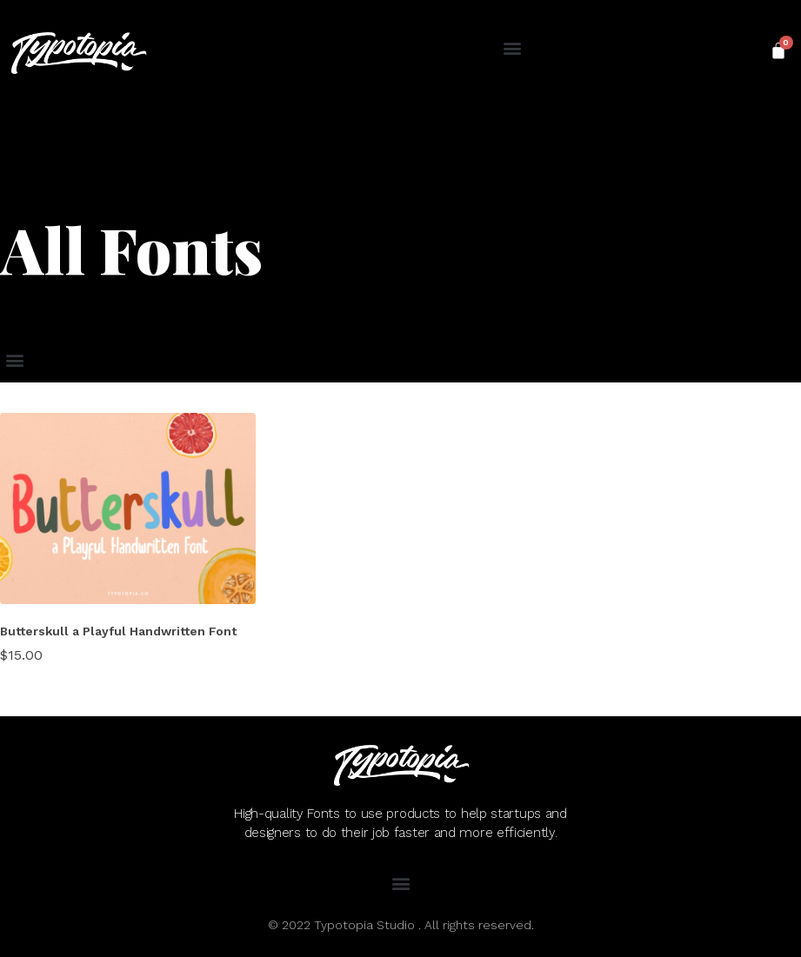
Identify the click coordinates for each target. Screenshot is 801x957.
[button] (512, 48)
